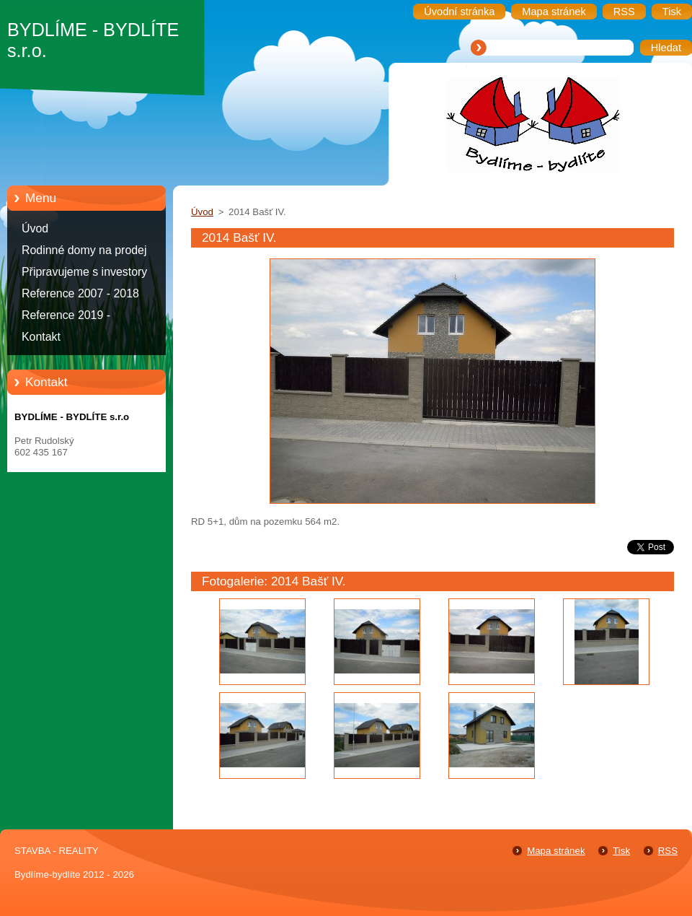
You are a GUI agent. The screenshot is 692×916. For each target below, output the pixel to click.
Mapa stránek (556, 850)
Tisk (621, 850)
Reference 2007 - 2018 (80, 293)
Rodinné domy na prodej (84, 250)
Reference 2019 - (66, 315)
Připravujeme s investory (84, 272)
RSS (668, 850)
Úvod (35, 228)
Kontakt (41, 337)
